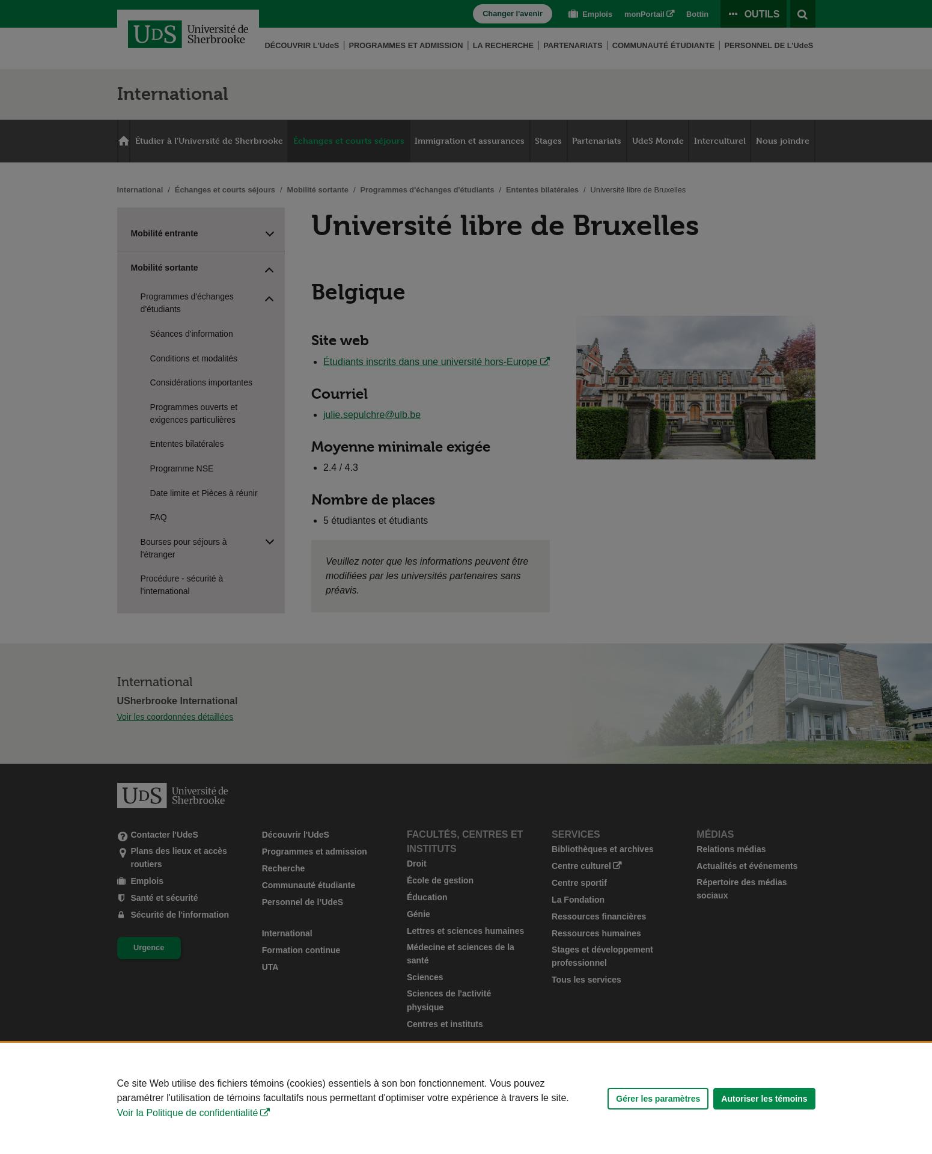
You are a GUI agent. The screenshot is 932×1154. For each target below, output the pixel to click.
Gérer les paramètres (658, 1098)
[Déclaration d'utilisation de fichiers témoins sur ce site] (466, 1098)
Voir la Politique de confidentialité (187, 1113)
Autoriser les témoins (764, 1098)
